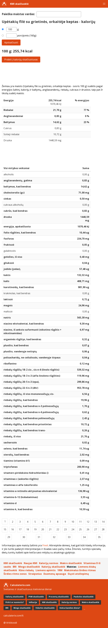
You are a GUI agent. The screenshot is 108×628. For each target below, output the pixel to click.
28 (103, 529)
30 (23, 537)
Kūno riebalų (26, 570)
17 (20, 529)
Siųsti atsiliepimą (78, 573)
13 (95, 521)
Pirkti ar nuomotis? (14, 602)
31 (39, 537)
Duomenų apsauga (55, 573)
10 (72, 521)
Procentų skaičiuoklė (59, 596)
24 (72, 529)
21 (50, 529)
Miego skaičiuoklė (29, 566)
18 (27, 529)
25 (80, 529)
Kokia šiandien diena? (70, 608)
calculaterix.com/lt (13, 615)
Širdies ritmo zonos (15, 573)
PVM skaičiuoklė (36, 596)
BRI (14, 566)
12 (88, 521)
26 (88, 529)
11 (80, 521)
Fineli (45, 545)
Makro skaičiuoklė (71, 563)
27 (95, 529)
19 (35, 529)
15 (5, 529)
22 (57, 529)
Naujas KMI (30, 563)
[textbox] (59, 14)
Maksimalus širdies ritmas (80, 570)
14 (103, 521)
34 (84, 537)
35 (99, 537)
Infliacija (33, 602)
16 (12, 529)
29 (8, 537)
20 (42, 529)
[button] (104, 4)
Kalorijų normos (48, 563)
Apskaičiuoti (11, 42)
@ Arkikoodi (10, 622)
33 (69, 537)
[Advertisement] (54, 73)
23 (65, 529)
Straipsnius (35, 573)
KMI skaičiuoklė (19, 3)
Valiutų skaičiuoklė (14, 596)
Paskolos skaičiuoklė (83, 596)
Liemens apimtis (46, 570)
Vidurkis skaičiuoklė (45, 608)
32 (54, 537)
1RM (59, 570)
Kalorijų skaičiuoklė (53, 566)
